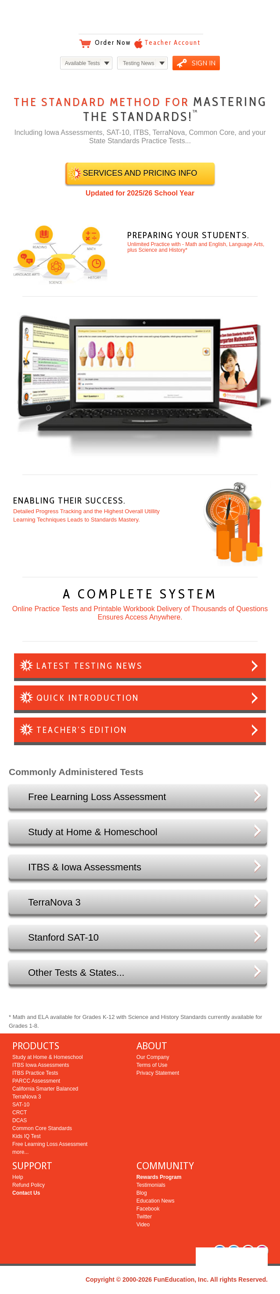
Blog (141, 1193)
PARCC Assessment (36, 1081)
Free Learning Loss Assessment (49, 1144)
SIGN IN (203, 63)
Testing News (138, 63)
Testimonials (150, 1185)
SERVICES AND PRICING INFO (140, 173)
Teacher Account (172, 43)
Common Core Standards (42, 1128)
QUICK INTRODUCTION (87, 697)
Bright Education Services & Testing (140, 17)
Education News (155, 1201)
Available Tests (82, 63)
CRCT (19, 1112)
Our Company (152, 1057)
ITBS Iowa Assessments (40, 1065)
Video (143, 1225)
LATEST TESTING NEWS (89, 665)
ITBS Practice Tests (35, 1073)
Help (17, 1177)
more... (20, 1152)
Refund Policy (28, 1185)
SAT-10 (20, 1105)
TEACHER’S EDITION (81, 730)
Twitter (144, 1217)
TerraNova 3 (26, 1097)
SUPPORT (32, 1165)
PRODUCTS (35, 1045)
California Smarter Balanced (45, 1089)
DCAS (19, 1120)
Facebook (148, 1209)
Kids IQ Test (26, 1136)
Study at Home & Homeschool (47, 1057)
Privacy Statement (157, 1073)
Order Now (113, 43)
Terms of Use (152, 1065)
